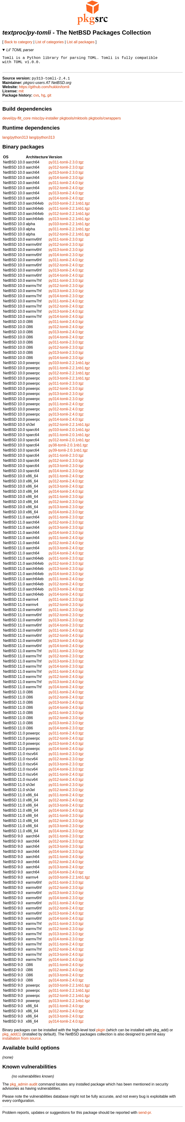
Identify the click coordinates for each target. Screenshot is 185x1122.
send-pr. (145, 1116)
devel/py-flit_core (16, 122)
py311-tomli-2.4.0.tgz (66, 186)
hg (43, 99)
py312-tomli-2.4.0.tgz (66, 191)
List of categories (49, 42)
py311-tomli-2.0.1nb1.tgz (69, 438)
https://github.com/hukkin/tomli (44, 90)
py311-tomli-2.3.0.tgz (66, 166)
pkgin (100, 1033)
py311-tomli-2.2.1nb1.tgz (69, 212)
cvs (36, 99)
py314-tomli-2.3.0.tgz (66, 181)
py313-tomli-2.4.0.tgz (66, 197)
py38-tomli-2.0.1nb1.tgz (68, 449)
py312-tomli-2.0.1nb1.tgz (69, 443)
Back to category (18, 42)
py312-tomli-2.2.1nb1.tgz (69, 217)
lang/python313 (15, 141)
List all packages (80, 42)
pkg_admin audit (23, 1088)
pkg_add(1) (11, 1038)
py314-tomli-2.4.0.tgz (66, 202)
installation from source (21, 1042)
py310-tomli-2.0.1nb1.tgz (69, 433)
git (49, 99)
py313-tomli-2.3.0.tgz (66, 176)
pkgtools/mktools (74, 122)
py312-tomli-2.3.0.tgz (66, 171)
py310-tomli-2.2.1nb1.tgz (69, 207)
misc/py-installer (45, 122)
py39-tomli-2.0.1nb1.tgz (68, 454)
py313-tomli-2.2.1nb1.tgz (69, 222)
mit (20, 95)
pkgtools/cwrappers (105, 122)
